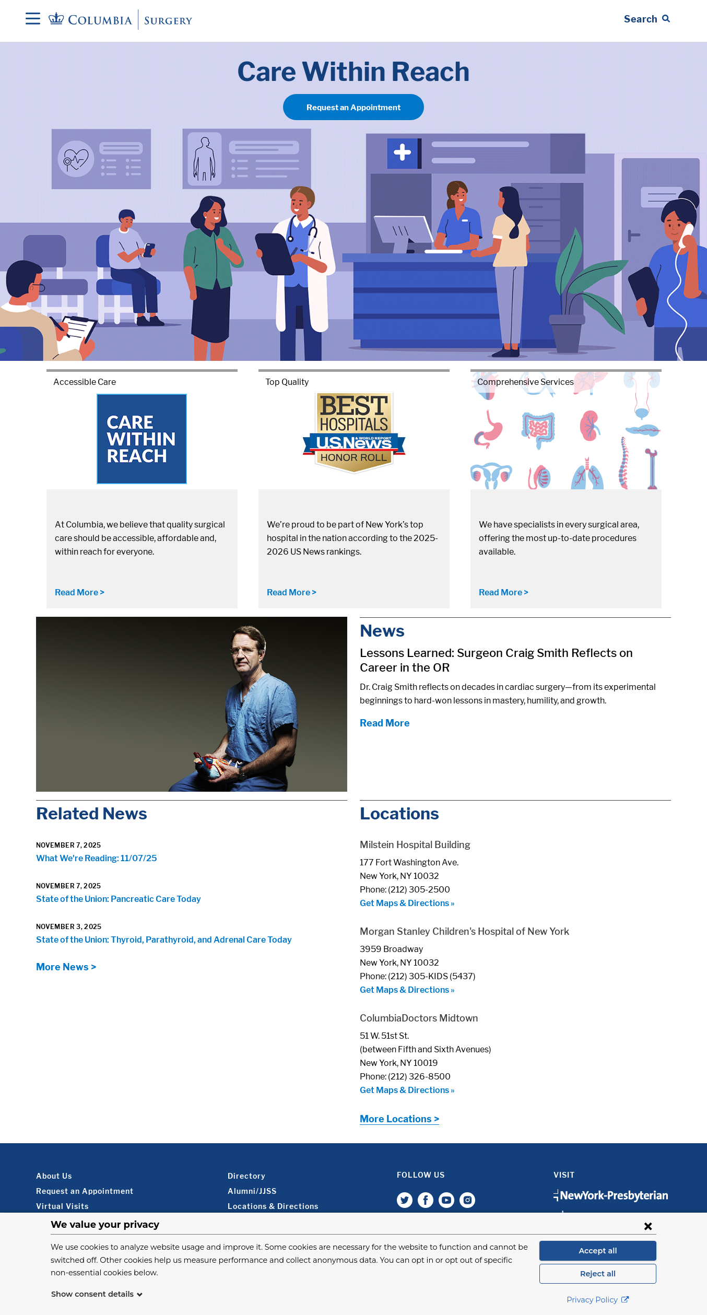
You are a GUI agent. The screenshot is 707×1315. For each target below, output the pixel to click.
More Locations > (399, 1118)
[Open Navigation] (33, 19)
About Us (54, 1175)
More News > (66, 966)
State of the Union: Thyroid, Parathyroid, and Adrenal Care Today (164, 940)
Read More (385, 723)
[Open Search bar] (647, 19)
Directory (247, 1175)
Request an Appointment (353, 107)
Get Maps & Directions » (407, 903)
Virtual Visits (62, 1206)
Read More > (79, 592)
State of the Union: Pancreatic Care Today (118, 899)
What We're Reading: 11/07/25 (96, 858)
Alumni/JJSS (252, 1191)
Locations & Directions (273, 1206)
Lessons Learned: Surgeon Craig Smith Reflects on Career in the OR (496, 660)
